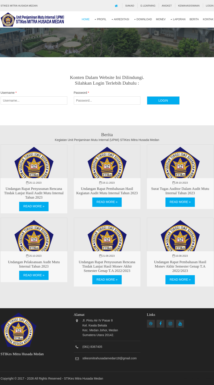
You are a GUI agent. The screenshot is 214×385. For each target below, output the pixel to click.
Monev (161, 19)
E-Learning (148, 5)
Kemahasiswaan (188, 5)
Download (144, 19)
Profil (101, 19)
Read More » (33, 206)
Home (86, 19)
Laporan (179, 19)
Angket (167, 5)
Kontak (208, 19)
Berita (194, 19)
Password (81, 92)
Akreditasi (121, 19)
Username (9, 92)
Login (210, 5)
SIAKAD (129, 5)
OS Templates (204, 378)
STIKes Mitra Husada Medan (83, 378)
